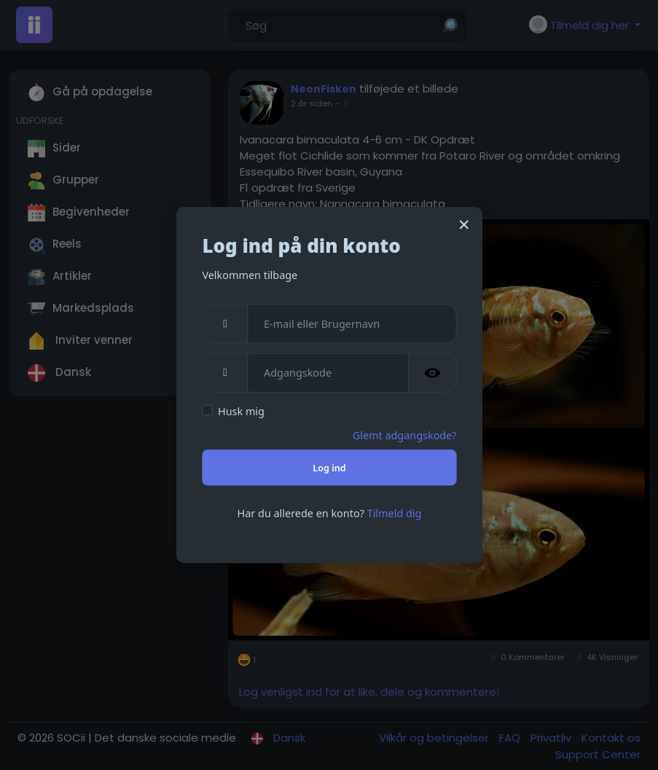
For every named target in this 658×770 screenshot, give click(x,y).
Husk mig (241, 411)
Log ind (329, 467)
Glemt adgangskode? (404, 435)
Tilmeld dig (394, 513)
